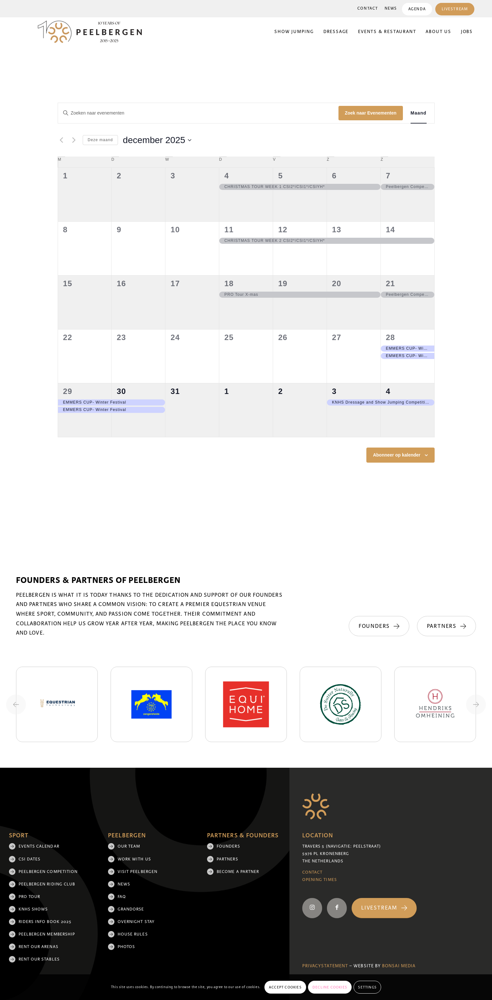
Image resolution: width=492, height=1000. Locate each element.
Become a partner (238, 871)
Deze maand (100, 140)
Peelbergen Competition (48, 871)
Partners (227, 859)
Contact (367, 8)
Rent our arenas (38, 946)
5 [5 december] (280, 175)
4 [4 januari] (388, 391)
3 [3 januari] (334, 391)
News (390, 8)
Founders (228, 846)
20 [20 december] (336, 283)
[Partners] (446, 626)
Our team (129, 846)
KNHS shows (33, 909)
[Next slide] (476, 704)
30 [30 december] (121, 391)
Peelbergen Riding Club (47, 884)
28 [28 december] (390, 337)
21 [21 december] (390, 283)
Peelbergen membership (47, 934)
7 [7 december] (388, 175)
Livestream (454, 9)
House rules (133, 934)
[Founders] (378, 626)
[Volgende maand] (74, 140)
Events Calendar (39, 846)
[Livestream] (384, 908)
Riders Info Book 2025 (45, 921)
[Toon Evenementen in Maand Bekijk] (419, 113)
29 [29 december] (67, 391)
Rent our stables (39, 959)
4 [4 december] (226, 175)
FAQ (122, 896)
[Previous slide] (16, 704)
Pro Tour (29, 896)
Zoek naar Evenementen (370, 112)
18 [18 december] (229, 283)
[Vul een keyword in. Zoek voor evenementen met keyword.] (198, 113)
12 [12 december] (283, 229)
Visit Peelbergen (137, 871)
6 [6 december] (334, 175)
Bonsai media (398, 966)
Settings (367, 987)
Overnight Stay (136, 921)
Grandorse (131, 909)
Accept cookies (285, 987)
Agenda (416, 9)
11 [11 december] (229, 229)
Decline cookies (330, 987)
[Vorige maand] (61, 140)
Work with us (134, 859)
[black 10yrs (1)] (94, 31)
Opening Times (319, 879)
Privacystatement (325, 966)
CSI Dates (30, 859)
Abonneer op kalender (397, 454)
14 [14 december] (390, 229)
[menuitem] (367, 8)
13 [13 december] (336, 229)
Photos (126, 946)
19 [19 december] (283, 283)
